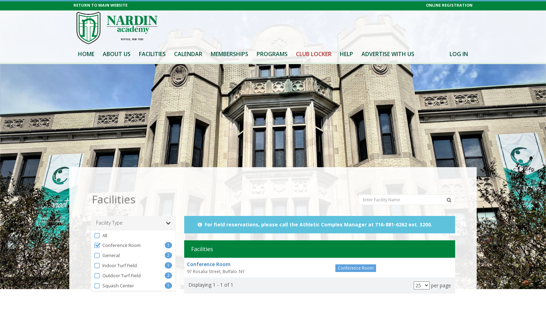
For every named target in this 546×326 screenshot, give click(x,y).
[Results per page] (422, 273)
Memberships (229, 54)
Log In (459, 54)
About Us (117, 54)
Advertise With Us (387, 54)
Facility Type (133, 210)
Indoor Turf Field (115, 253)
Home (86, 54)
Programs (272, 54)
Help (346, 54)
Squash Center (114, 273)
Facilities (152, 54)
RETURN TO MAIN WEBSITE (100, 5)
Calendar (188, 54)
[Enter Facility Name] (406, 186)
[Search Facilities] (449, 187)
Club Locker (314, 54)
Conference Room (117, 233)
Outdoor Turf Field (117, 263)
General (107, 243)
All (100, 223)
